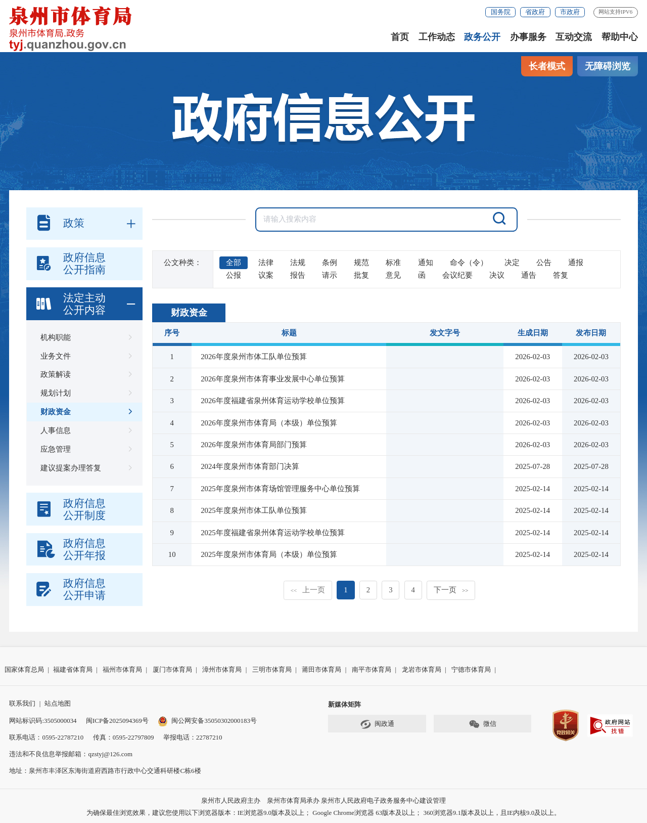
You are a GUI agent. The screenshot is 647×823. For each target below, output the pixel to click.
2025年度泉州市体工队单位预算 (254, 510)
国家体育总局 (24, 669)
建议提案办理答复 (84, 468)
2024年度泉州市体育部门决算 (250, 466)
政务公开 (482, 37)
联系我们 (22, 703)
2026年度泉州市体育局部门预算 (254, 445)
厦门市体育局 (172, 669)
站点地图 (57, 703)
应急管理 (84, 449)
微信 (482, 724)
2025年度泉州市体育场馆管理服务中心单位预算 (280, 489)
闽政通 (377, 724)
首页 (400, 37)
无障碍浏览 (607, 66)
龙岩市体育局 (421, 669)
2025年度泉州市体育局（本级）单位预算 (269, 554)
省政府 (535, 12)
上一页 (308, 590)
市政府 (570, 12)
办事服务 (528, 37)
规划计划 (84, 393)
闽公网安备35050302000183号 (207, 720)
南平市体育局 (371, 669)
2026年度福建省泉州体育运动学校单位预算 (273, 401)
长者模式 (547, 66)
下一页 (451, 590)
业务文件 (84, 356)
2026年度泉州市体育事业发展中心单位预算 (273, 379)
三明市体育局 (272, 669)
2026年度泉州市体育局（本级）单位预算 (269, 423)
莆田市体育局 (321, 669)
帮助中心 (620, 37)
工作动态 (437, 37)
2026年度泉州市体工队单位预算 (254, 357)
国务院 (501, 12)
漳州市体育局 (222, 669)
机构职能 (84, 337)
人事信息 (84, 430)
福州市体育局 (122, 669)
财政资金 (84, 412)
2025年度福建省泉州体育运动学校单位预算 (273, 533)
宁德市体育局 (471, 669)
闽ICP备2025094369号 (117, 720)
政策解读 (84, 374)
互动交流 (574, 37)
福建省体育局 (73, 669)
